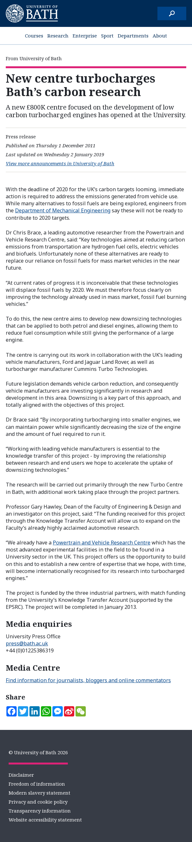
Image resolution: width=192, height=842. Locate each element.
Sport (107, 35)
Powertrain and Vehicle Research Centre (101, 542)
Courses (34, 35)
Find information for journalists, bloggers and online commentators (88, 680)
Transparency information (40, 810)
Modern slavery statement (39, 792)
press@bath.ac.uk (27, 643)
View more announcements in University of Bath (60, 163)
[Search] (171, 13)
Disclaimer (21, 775)
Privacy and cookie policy (38, 801)
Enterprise (85, 35)
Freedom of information (37, 784)
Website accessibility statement (45, 819)
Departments (133, 35)
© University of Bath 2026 (38, 752)
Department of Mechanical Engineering (62, 210)
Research (57, 35)
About (160, 35)
